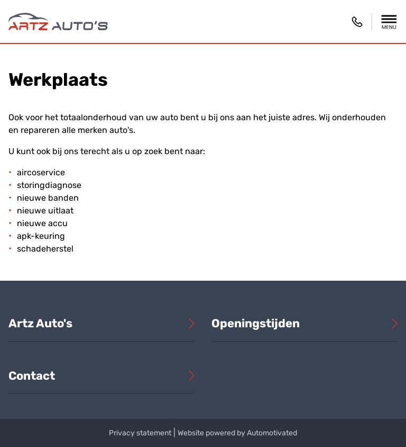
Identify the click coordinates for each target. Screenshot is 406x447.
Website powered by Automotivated (237, 432)
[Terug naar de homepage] (58, 21)
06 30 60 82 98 (357, 21)
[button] (389, 21)
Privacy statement (140, 432)
